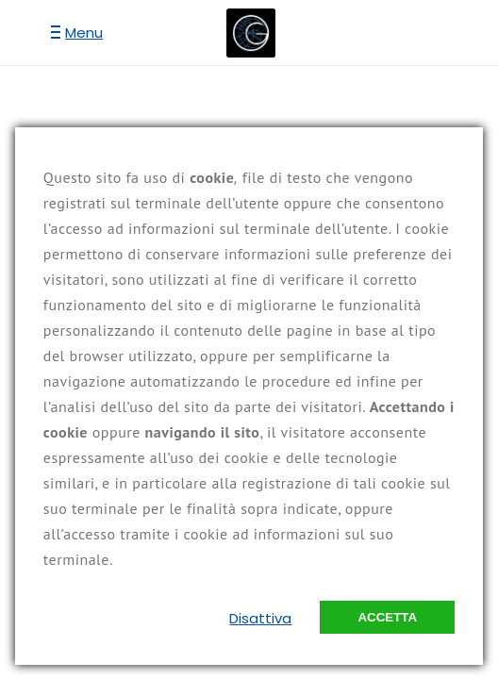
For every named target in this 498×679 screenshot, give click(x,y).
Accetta (387, 617)
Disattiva (260, 618)
